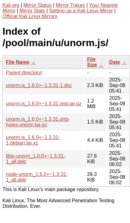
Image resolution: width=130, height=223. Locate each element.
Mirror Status (37, 5)
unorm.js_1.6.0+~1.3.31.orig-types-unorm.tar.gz (37, 121)
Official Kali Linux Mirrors (29, 16)
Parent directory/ (24, 72)
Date (114, 62)
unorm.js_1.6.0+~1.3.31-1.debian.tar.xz (33, 140)
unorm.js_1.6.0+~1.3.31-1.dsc (39, 85)
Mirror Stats (32, 10)
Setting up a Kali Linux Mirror (81, 10)
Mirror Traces (70, 5)
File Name (17, 62)
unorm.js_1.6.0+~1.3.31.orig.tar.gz (44, 103)
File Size (92, 62)
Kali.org (10, 5)
